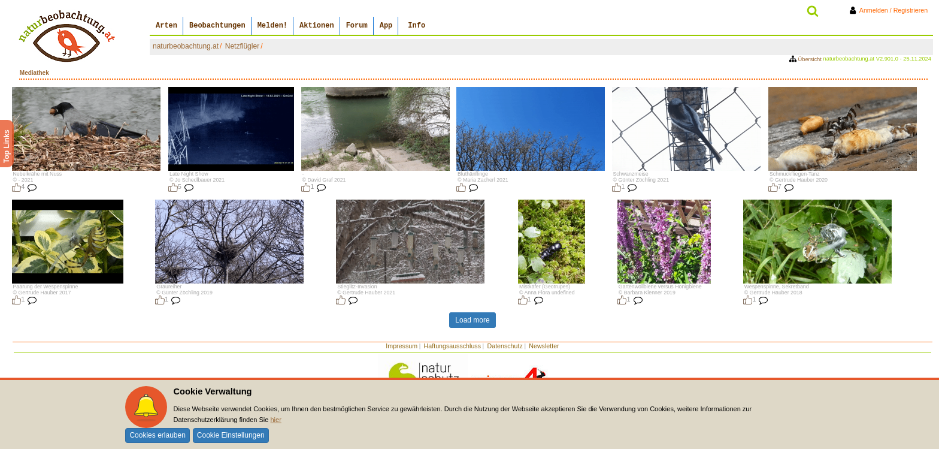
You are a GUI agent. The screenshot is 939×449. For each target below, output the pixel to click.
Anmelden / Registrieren (891, 10)
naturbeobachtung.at (186, 46)
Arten (166, 26)
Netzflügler (242, 46)
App (386, 26)
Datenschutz (505, 345)
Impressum (401, 345)
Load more (472, 320)
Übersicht (806, 59)
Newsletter (544, 345)
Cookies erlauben (157, 435)
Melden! (272, 26)
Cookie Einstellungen (231, 435)
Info (416, 26)
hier (275, 419)
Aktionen (316, 26)
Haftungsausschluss (452, 345)
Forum (357, 26)
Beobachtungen (217, 26)
